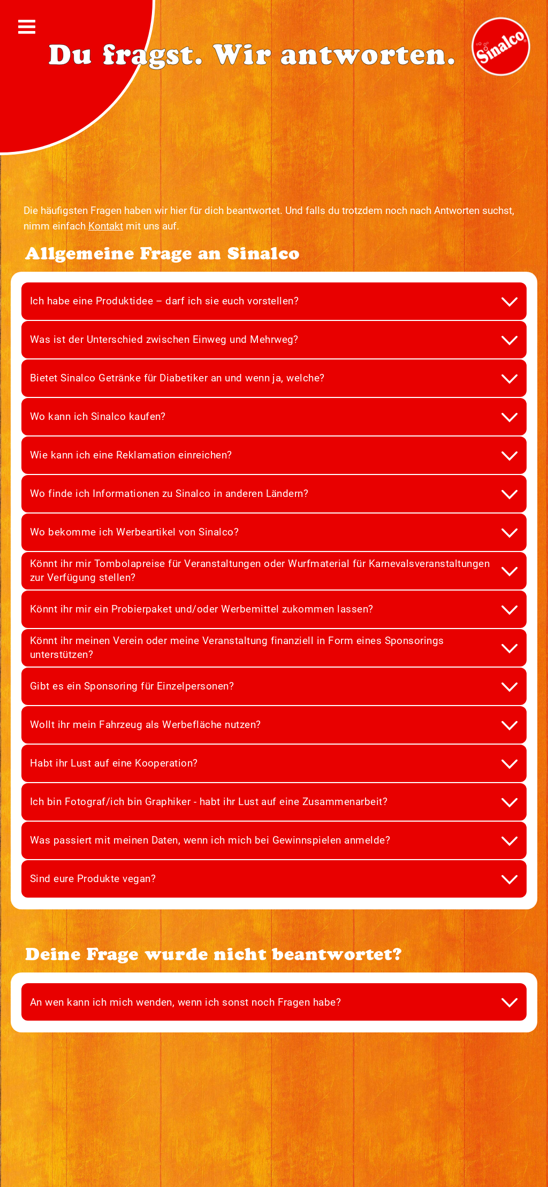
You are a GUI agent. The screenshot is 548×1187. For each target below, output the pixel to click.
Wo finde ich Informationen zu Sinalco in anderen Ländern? (169, 493)
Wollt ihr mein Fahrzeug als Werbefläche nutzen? (145, 724)
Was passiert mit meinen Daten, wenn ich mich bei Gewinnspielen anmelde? (210, 840)
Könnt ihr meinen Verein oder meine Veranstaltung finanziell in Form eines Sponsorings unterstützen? (237, 647)
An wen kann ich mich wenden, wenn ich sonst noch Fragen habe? (185, 1002)
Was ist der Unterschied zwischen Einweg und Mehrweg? (164, 339)
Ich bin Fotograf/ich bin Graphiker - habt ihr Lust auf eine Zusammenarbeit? (208, 801)
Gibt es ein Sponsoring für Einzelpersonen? (132, 686)
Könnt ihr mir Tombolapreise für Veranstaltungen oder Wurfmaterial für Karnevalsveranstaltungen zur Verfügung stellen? (260, 570)
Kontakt (105, 226)
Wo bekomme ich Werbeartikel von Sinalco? (134, 532)
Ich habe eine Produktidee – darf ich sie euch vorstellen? (164, 301)
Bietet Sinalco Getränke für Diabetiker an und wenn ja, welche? (177, 378)
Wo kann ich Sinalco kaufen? (98, 416)
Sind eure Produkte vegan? (93, 878)
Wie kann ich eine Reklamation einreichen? (131, 455)
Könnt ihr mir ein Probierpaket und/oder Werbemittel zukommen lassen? (202, 609)
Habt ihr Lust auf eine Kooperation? (114, 763)
